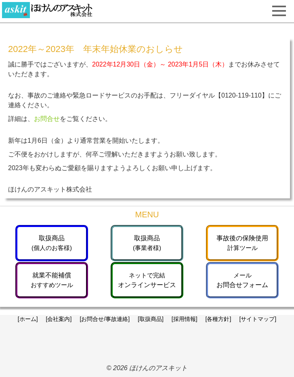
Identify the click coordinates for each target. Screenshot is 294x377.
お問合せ (47, 118)
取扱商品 (52, 243)
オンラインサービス (147, 280)
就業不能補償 (52, 280)
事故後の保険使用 (242, 243)
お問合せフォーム (242, 280)
